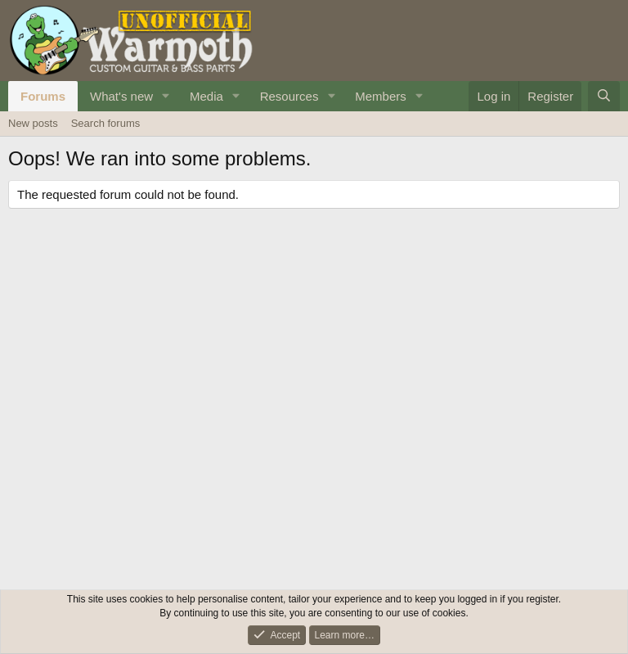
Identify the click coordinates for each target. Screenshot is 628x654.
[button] (166, 96)
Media (206, 96)
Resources (289, 96)
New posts (33, 123)
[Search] (604, 96)
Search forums (106, 123)
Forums (42, 96)
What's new (121, 96)
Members (380, 96)
